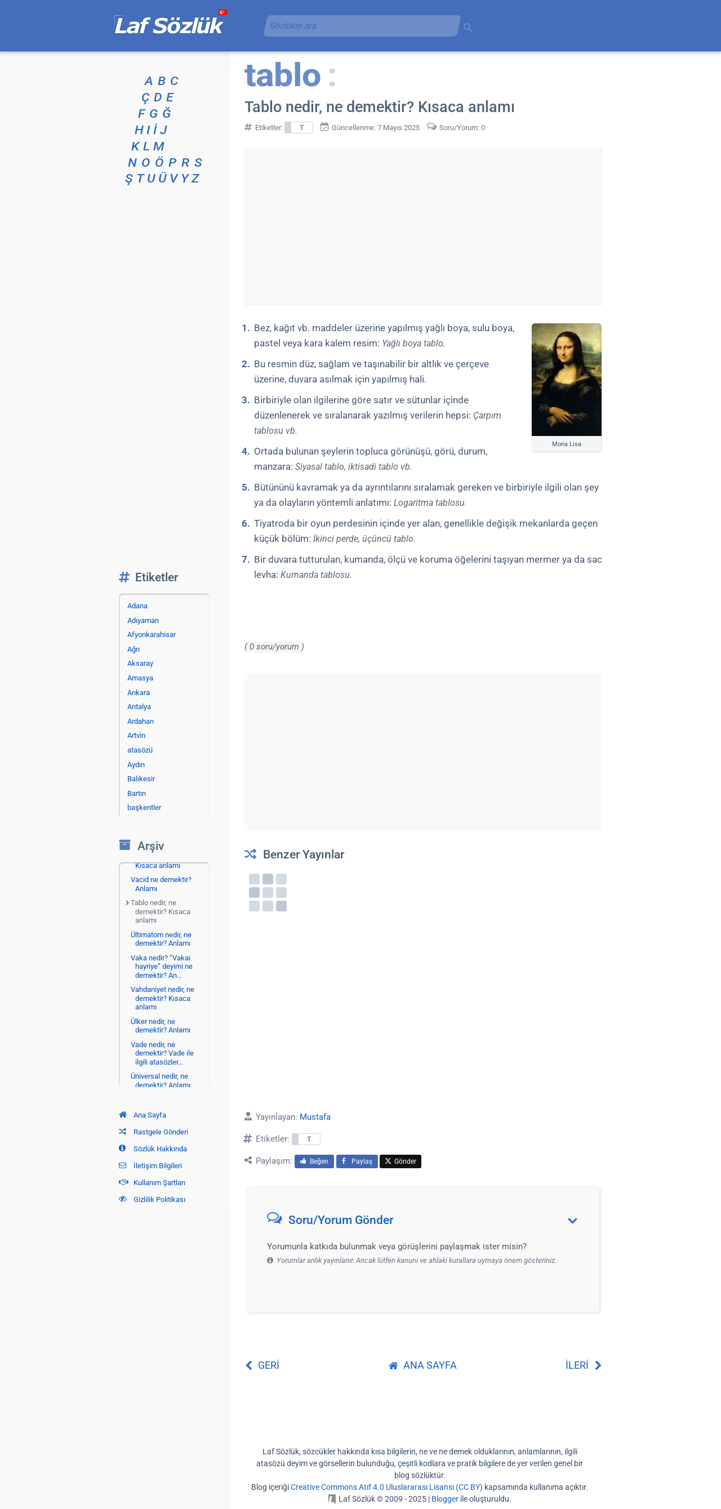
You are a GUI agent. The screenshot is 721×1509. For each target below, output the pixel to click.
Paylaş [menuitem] (357, 1161)
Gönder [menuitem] (400, 1161)
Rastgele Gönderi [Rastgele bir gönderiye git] (153, 1132)
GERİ (261, 1365)
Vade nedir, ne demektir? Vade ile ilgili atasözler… (162, 1053)
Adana (137, 606)
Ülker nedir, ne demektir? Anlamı (160, 1026)
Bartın (136, 793)
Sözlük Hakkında (153, 1149)
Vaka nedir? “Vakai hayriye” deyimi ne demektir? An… (162, 967)
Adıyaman (143, 620)
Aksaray (140, 663)
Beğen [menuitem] (314, 1161)
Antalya (139, 706)
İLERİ (584, 1365)
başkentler (144, 807)
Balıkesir (141, 778)
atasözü (140, 750)
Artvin (136, 735)
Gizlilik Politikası (152, 1199)
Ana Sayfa (142, 1115)
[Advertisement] (423, 226)
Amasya (140, 678)
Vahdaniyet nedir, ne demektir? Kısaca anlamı (162, 998)
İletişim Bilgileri (150, 1165)
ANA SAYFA (423, 1365)
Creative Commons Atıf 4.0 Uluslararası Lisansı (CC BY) (387, 1487)
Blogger (445, 1498)
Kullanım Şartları (152, 1182)
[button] (427, 1222)
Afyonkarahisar (151, 634)
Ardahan (140, 721)
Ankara (138, 692)
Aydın (136, 764)
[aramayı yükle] (358, 25)
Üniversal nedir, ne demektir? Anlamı (160, 1080)
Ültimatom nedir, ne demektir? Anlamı (161, 939)
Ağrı (133, 649)
